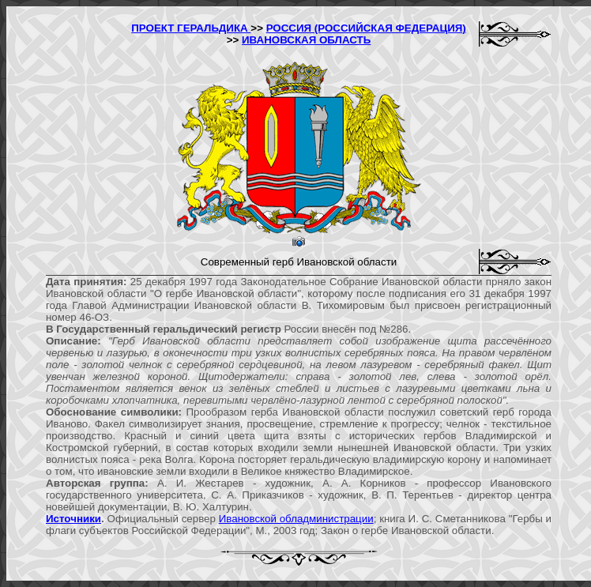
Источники (73, 519)
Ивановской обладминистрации (296, 519)
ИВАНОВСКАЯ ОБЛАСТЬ (306, 40)
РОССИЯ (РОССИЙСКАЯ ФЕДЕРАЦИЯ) (366, 28)
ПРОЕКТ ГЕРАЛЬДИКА (190, 28)
